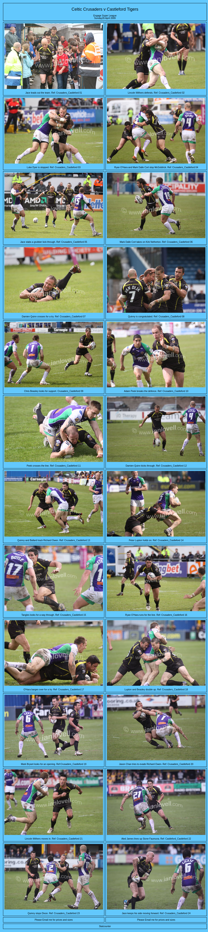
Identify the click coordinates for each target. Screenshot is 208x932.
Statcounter (105, 926)
